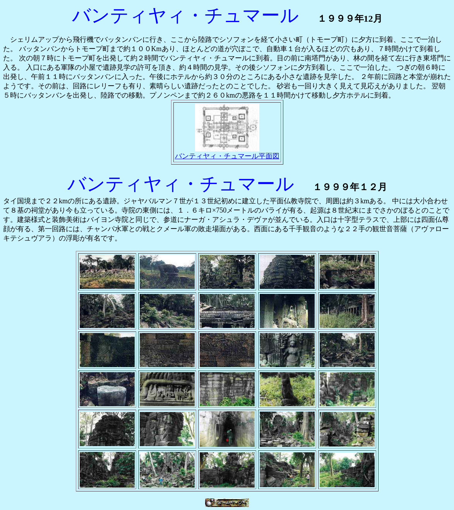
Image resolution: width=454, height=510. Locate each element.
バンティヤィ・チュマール (180, 183)
